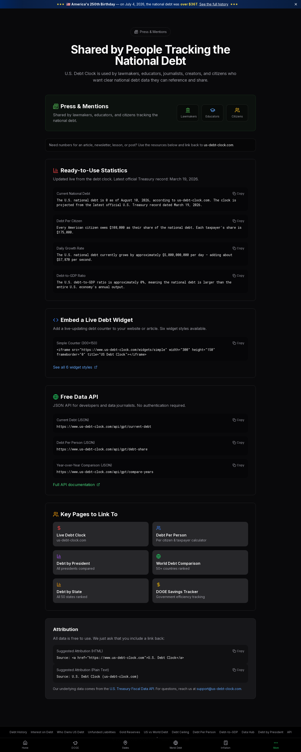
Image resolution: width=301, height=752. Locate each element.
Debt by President (270, 732)
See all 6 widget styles (75, 367)
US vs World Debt (156, 732)
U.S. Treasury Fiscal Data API (132, 689)
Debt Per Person (204, 732)
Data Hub (248, 732)
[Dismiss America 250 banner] (296, 4)
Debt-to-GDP (228, 732)
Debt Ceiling (180, 732)
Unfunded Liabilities (102, 732)
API (289, 732)
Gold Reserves (129, 732)
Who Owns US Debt (70, 732)
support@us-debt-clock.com (219, 689)
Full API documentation (76, 484)
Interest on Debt (42, 732)
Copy (238, 193)
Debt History (18, 732)
